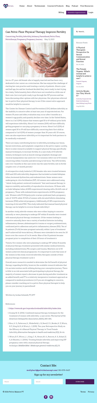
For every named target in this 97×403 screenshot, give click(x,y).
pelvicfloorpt (11, 39)
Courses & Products (55, 6)
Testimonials (39, 6)
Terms (83, 392)
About (29, 6)
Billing (61, 12)
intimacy (35, 36)
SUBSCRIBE (80, 382)
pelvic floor (55, 36)
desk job (79, 101)
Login (90, 12)
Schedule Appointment (77, 12)
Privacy (91, 392)
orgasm (78, 83)
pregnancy (21, 39)
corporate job (86, 99)
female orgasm (81, 81)
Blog (68, 6)
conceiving (10, 36)
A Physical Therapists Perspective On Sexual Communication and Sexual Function (83, 54)
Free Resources (86, 6)
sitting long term (85, 103)
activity (79, 99)
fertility (19, 36)
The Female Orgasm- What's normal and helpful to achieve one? (83, 73)
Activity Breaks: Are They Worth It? (83, 93)
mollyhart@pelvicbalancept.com (42, 370)
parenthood (44, 36)
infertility (27, 36)
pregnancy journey (35, 39)
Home (22, 6)
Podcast (75, 6)
